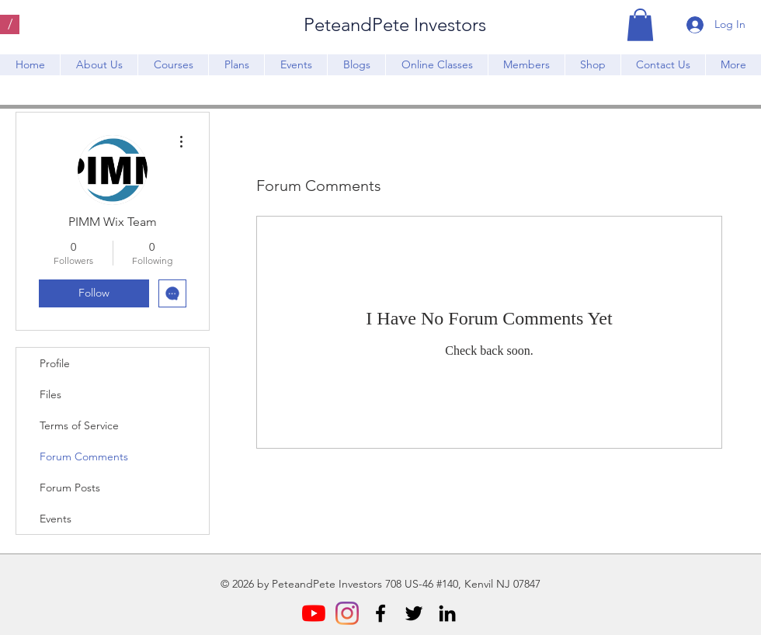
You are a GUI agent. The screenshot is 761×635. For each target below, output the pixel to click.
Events (55, 519)
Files (50, 394)
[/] (9, 24)
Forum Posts (70, 487)
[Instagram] (347, 613)
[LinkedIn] (447, 613)
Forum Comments (84, 456)
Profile (55, 363)
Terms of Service (79, 425)
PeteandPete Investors (395, 24)
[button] (640, 25)
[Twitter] (414, 613)
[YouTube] (313, 613)
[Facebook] (380, 613)
